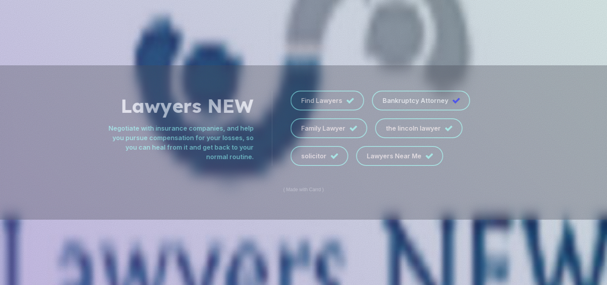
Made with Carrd (303, 189)
